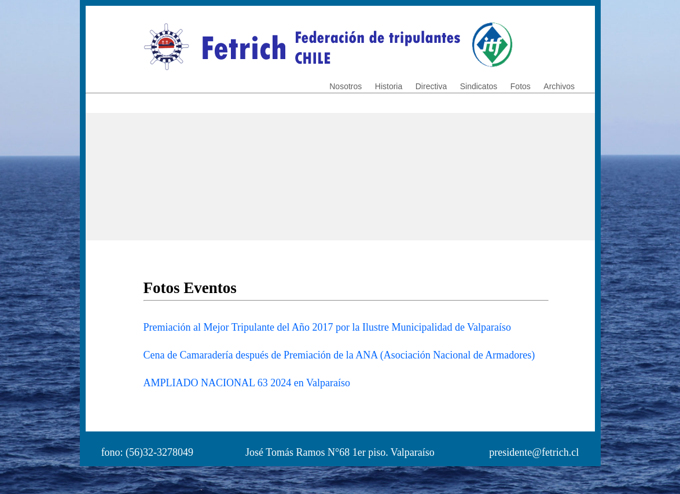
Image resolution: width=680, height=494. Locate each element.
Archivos (559, 86)
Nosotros (345, 86)
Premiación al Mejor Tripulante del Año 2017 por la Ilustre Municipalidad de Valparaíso (328, 327)
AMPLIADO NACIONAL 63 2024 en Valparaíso (247, 383)
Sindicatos (479, 86)
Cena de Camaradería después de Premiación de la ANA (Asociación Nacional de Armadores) (339, 355)
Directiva (431, 86)
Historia (388, 86)
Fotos (520, 86)
